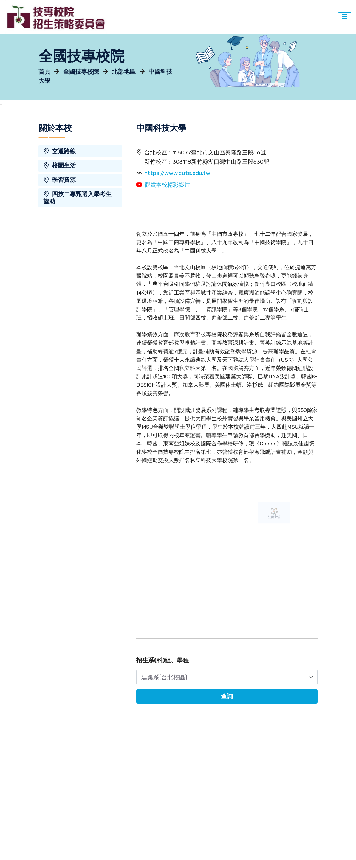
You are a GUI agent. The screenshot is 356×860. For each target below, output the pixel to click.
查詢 (227, 696)
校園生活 (59, 166)
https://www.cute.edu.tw (177, 173)
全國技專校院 (81, 72)
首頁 (44, 72)
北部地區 (124, 72)
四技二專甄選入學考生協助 (77, 197)
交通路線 (59, 151)
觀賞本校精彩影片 (167, 184)
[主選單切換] (344, 16)
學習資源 (59, 180)
